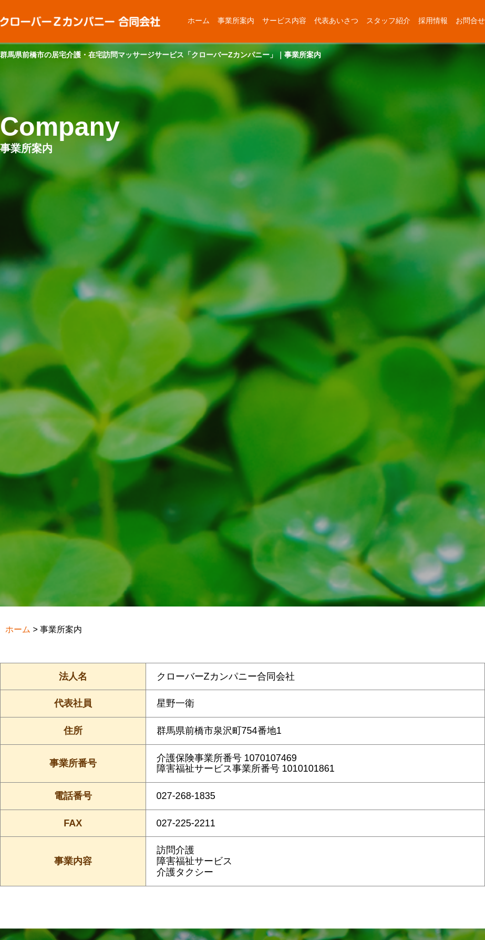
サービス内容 (284, 20)
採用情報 (433, 20)
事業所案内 (236, 20)
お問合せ (470, 20)
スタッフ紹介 (388, 20)
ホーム (199, 20)
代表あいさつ (336, 20)
